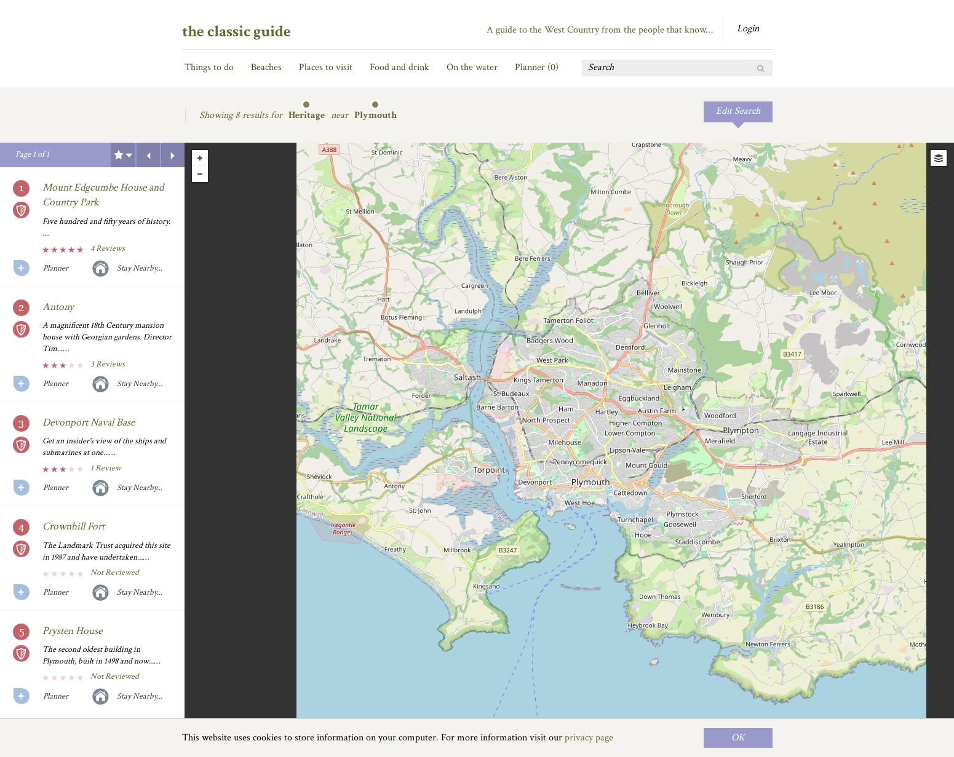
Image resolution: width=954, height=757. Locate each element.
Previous (148, 155)
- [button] (200, 174)
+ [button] (200, 158)
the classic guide (236, 31)
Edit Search (738, 111)
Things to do (209, 67)
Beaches (266, 67)
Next (173, 155)
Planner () (536, 67)
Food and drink (399, 67)
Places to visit (325, 67)
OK (738, 737)
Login (748, 28)
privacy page (589, 737)
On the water (472, 67)
